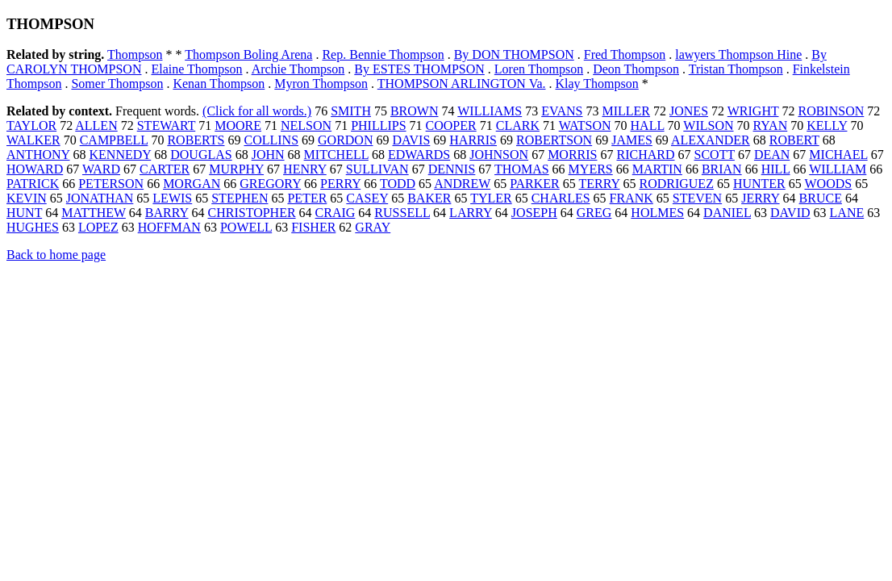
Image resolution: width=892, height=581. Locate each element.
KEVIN (26, 198)
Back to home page (56, 254)
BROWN (414, 111)
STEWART (166, 125)
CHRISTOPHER (252, 212)
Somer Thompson (117, 83)
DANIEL (727, 212)
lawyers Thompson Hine (738, 54)
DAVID (790, 212)
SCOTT (714, 154)
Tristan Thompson (736, 69)
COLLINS (271, 140)
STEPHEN (239, 198)
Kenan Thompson (219, 83)
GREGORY (270, 183)
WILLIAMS (489, 111)
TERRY (599, 183)
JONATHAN (100, 198)
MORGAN (191, 183)
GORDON (345, 140)
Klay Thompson (597, 83)
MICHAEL (838, 154)
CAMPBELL (114, 140)
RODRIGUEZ (676, 183)
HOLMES (657, 212)
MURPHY (236, 169)
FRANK (631, 198)
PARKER (535, 183)
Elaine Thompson (196, 69)
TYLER (491, 198)
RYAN (770, 125)
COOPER (451, 125)
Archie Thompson (298, 69)
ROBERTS (195, 140)
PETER (307, 198)
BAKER (429, 198)
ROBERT (794, 140)
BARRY (167, 212)
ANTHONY (38, 154)
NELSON (306, 125)
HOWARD (34, 169)
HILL (775, 169)
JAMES (631, 140)
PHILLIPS (378, 125)
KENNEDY (121, 154)
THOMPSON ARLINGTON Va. (461, 83)
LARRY (470, 212)
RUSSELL (402, 212)
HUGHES (32, 227)
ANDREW (462, 183)
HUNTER (759, 183)
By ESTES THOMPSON (419, 69)
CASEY (367, 198)
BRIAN (722, 169)
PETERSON (111, 183)
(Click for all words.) (256, 111)
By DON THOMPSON (514, 54)
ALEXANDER (710, 140)
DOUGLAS (200, 154)
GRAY (372, 227)
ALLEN (96, 125)
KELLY (827, 125)
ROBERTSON (554, 140)
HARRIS (473, 140)
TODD (397, 183)
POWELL (246, 227)
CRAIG (335, 212)
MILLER (626, 111)
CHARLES (560, 198)
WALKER (33, 140)
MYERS (591, 169)
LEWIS (172, 198)
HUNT (24, 212)
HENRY (305, 169)
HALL (648, 125)
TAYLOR (31, 125)
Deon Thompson (636, 69)
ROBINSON (831, 111)
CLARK (518, 125)
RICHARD (645, 154)
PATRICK (32, 183)
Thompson (134, 54)
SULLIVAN (377, 169)
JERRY (760, 198)
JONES (688, 111)
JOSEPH (534, 212)
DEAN (772, 154)
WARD (101, 169)
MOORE (238, 125)
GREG (594, 212)
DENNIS (452, 169)
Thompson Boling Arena (248, 54)
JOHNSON (498, 154)
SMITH (351, 111)
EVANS (561, 111)
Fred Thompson (624, 54)
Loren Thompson (538, 69)
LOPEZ (98, 227)
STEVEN (697, 198)
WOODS (828, 183)
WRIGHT (753, 111)
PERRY (340, 183)
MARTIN (657, 169)
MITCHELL (336, 154)
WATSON (585, 125)
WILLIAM (837, 169)
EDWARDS (419, 154)
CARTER (165, 169)
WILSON (708, 125)
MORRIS (572, 154)
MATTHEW (93, 212)
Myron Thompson (321, 83)
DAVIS (411, 140)
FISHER (313, 227)
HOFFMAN (169, 227)
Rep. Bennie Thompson (383, 54)
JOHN (268, 154)
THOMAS (521, 169)
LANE (847, 212)
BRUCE (820, 198)
